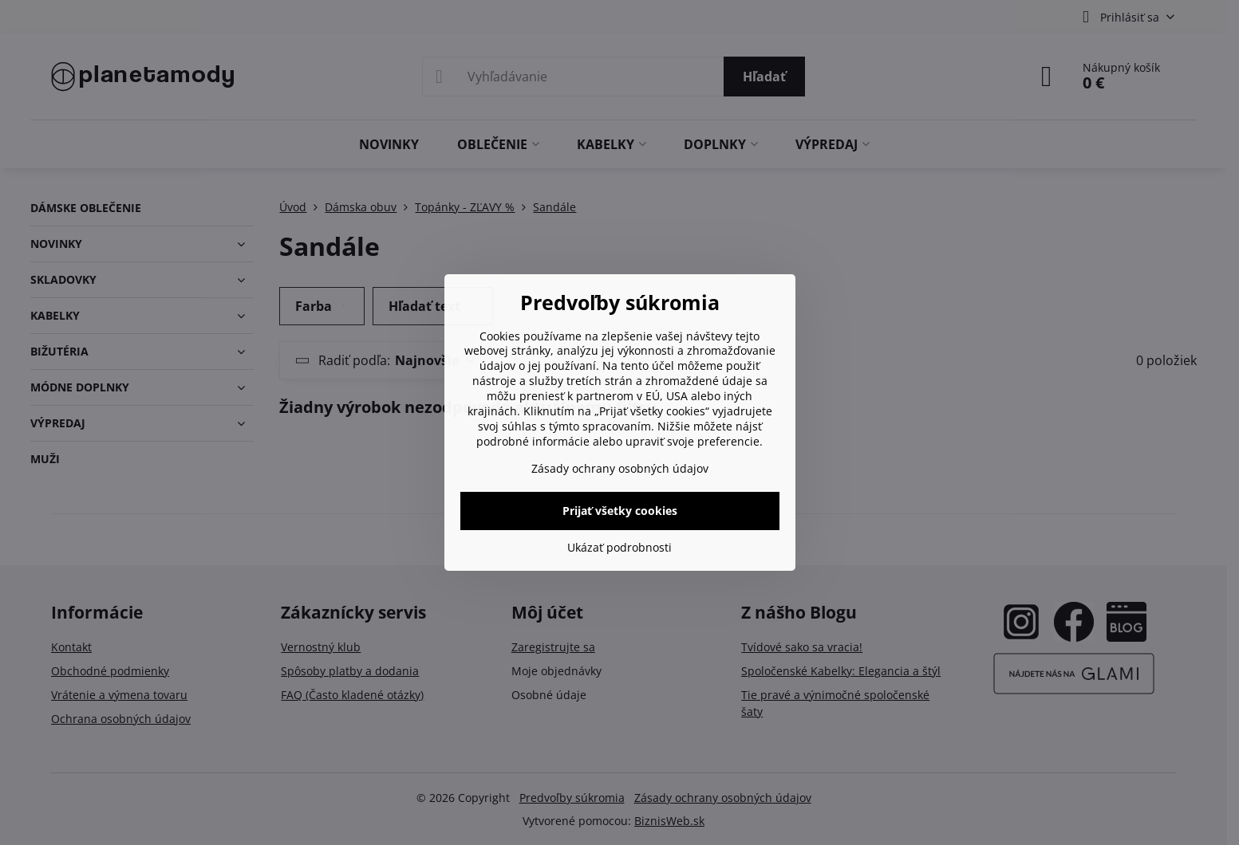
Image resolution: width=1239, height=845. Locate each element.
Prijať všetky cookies (619, 510)
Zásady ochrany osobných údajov (619, 468)
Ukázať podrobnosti (619, 547)
